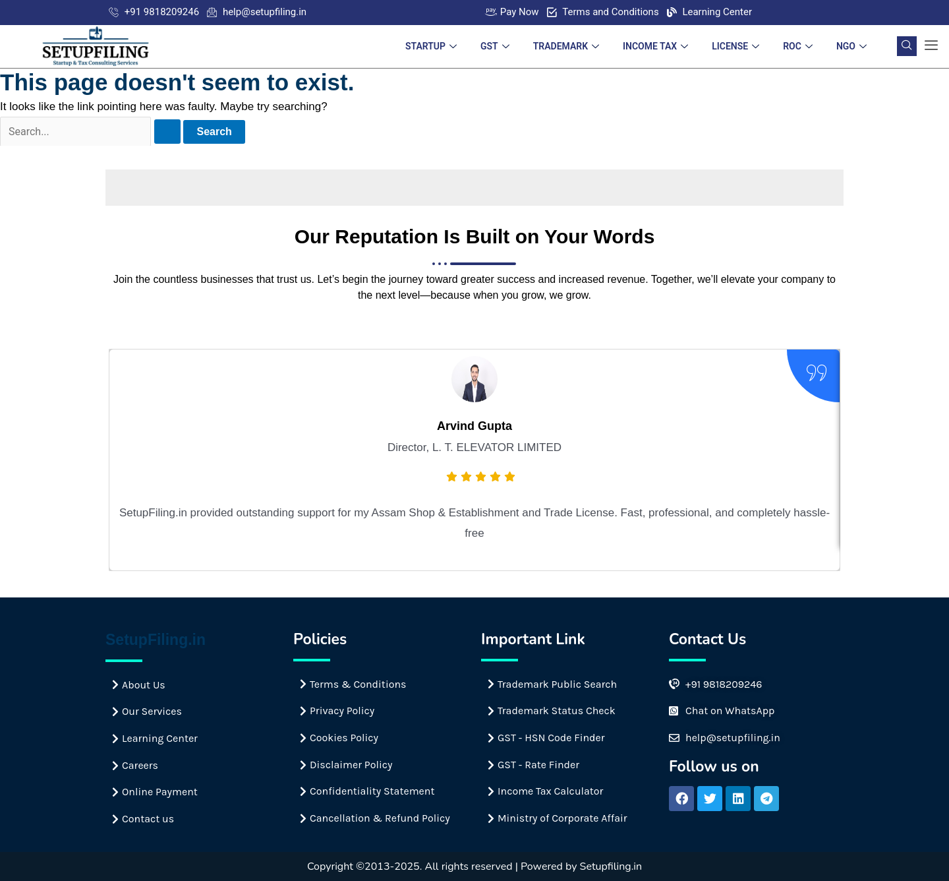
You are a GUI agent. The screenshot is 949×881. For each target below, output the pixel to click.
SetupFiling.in (155, 639)
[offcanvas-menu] (931, 46)
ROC (798, 46)
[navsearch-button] (907, 46)
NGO (851, 46)
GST (494, 46)
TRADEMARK (566, 46)
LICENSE (735, 46)
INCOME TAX (655, 46)
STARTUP (431, 46)
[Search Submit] (167, 131)
